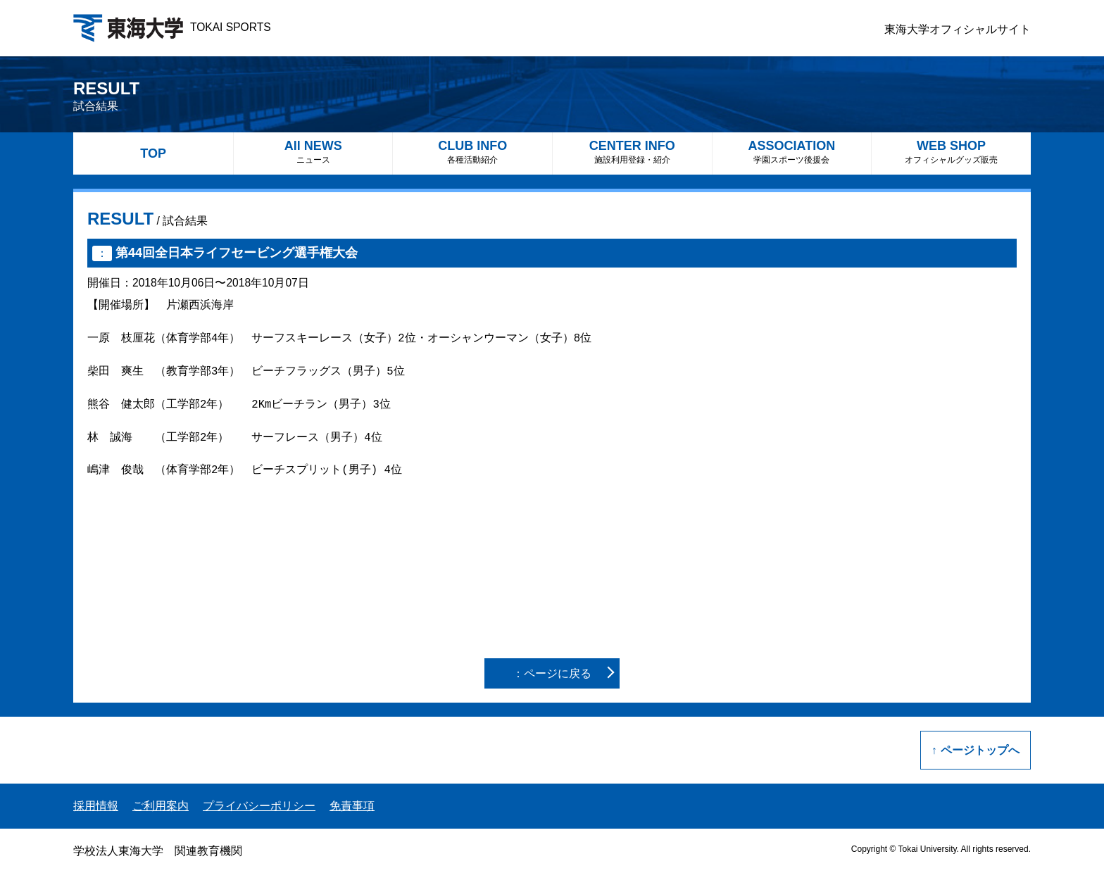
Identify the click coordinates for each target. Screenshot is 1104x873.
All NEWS (313, 152)
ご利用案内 (160, 806)
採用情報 (95, 806)
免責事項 (352, 806)
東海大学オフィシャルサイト (957, 29)
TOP (153, 153)
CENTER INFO (632, 152)
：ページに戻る (552, 673)
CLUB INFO (472, 152)
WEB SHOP (951, 152)
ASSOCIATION (792, 152)
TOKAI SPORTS (172, 27)
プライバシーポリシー (259, 806)
